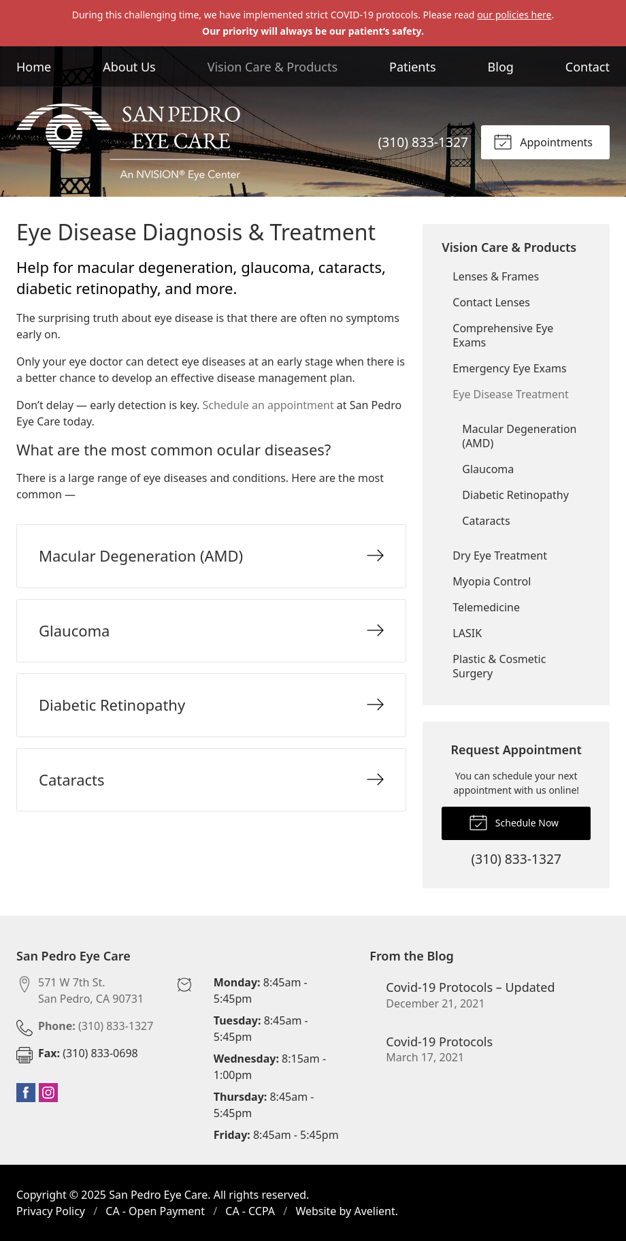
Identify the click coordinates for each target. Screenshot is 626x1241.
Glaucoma (488, 469)
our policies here (514, 14)
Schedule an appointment (267, 405)
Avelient (374, 1211)
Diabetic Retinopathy (515, 494)
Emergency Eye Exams (509, 368)
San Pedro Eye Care (158, 1194)
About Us (129, 67)
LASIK (467, 633)
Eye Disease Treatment (510, 394)
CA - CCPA (250, 1211)
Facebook (25, 1092)
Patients (412, 67)
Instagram (48, 1092)
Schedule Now (514, 821)
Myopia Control (491, 581)
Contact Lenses (491, 302)
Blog (501, 67)
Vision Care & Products (272, 67)
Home (33, 67)
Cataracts (486, 520)
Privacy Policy (50, 1211)
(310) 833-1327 (423, 142)
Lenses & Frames (495, 276)
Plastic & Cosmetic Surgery (499, 666)
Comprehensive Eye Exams (502, 335)
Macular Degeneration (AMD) (519, 436)
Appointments (543, 140)
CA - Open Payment (155, 1211)
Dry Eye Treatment (499, 555)
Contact (587, 67)
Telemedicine (486, 607)
